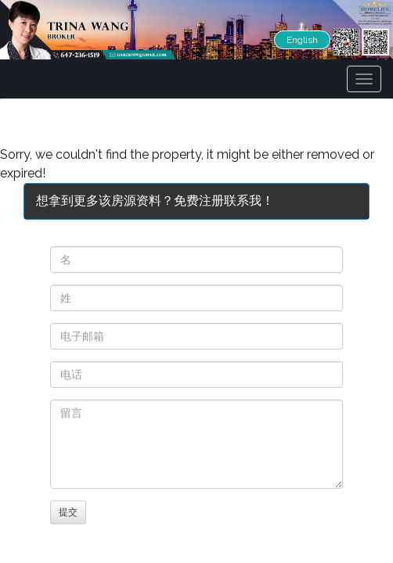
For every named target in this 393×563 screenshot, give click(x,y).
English (302, 39)
